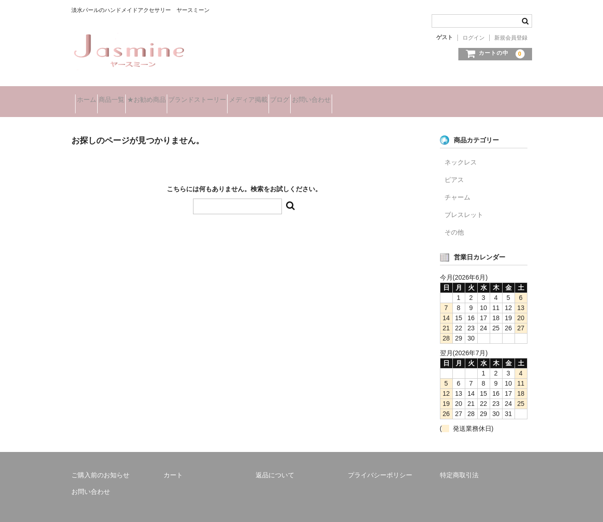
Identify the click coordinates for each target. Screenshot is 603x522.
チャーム (457, 185)
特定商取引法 (459, 463)
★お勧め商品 (183, 96)
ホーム (90, 96)
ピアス (454, 168)
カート (173, 463)
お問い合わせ (413, 96)
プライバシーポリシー (380, 463)
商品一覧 (132, 96)
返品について (275, 463)
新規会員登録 (510, 38)
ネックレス (461, 150)
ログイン (473, 38)
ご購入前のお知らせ (100, 463)
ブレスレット (464, 203)
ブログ (365, 96)
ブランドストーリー (250, 96)
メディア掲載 (317, 96)
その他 (454, 220)
